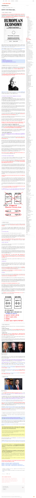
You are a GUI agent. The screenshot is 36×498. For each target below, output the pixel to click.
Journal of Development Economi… (30, 54)
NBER (26, 60)
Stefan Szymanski (28, 191)
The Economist (27, 68)
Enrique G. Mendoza (28, 114)
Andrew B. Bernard (28, 150)
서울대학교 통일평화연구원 (29, 219)
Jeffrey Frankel (27, 109)
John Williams (27, 126)
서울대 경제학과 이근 (28, 85)
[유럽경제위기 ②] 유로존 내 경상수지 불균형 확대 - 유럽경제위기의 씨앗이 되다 (9, 479)
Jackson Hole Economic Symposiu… (30, 62)
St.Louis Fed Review (28, 63)
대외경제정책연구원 (28, 202)
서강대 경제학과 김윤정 (28, 79)
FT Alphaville (27, 72)
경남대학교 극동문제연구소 (29, 220)
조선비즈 (27, 74)
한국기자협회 (27, 230)
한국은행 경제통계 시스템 (28, 210)
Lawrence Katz (27, 167)
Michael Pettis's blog (28, 193)
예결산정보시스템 (28, 228)
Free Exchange (27, 71)
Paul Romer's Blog (28, 95)
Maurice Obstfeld (28, 106)
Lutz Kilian (27, 136)
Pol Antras (27, 148)
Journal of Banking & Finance (29, 59)
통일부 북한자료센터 (28, 217)
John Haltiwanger (28, 170)
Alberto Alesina (28, 127)
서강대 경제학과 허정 (28, 141)
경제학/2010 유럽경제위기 (13, 10)
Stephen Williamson (28, 115)
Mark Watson (27, 188)
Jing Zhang (27, 129)
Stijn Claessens (27, 130)
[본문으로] (9, 469)
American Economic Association (29, 45)
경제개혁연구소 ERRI (28, 208)
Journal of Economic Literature (29, 57)
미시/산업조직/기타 (28, 176)
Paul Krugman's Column (28, 144)
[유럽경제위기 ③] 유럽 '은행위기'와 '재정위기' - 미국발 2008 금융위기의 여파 (9, 478)
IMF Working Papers (28, 66)
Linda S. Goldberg (28, 124)
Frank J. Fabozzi (28, 139)
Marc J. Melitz (27, 147)
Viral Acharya (27, 133)
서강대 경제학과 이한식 (28, 185)
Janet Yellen (27, 101)
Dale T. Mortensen (28, 165)
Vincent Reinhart (28, 112)
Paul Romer (27, 94)
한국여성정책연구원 (28, 204)
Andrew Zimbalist (28, 190)
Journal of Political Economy (29, 51)
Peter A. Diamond (28, 164)
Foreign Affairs (27, 222)
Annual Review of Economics (29, 56)
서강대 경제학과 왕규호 (28, 177)
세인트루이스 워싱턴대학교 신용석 (29, 86)
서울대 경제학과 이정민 (28, 161)
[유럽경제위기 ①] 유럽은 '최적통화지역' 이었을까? (9, 7)
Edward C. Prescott (28, 92)
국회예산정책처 (27, 205)
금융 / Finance (27, 138)
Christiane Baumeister (28, 135)
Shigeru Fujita (27, 174)
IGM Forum (27, 196)
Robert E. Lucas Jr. (28, 91)
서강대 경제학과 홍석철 (28, 180)
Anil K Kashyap (27, 118)
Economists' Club (28, 194)
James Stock (27, 187)
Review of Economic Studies (29, 50)
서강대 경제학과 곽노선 (28, 77)
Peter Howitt (27, 98)
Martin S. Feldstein (28, 103)
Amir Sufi (27, 121)
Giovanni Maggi (28, 156)
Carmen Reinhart (28, 111)
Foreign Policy (27, 223)
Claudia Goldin (27, 168)
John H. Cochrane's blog (28, 117)
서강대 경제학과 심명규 (28, 80)
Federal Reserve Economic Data (29, 211)
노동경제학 (27, 159)
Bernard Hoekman (28, 155)
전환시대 (27, 213)
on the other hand (6, 3)
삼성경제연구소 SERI (28, 207)
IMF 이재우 (27, 88)
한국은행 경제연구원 (28, 198)
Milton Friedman (28, 89)
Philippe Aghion (28, 97)
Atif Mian (27, 120)
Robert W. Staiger (28, 153)
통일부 (27, 216)
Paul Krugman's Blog (28, 145)
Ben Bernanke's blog (28, 100)
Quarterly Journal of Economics (29, 47)
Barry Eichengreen (28, 104)
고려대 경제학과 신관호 (28, 82)
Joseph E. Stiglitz (28, 182)
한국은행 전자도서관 (28, 199)
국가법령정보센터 (28, 225)
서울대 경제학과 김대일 (28, 162)
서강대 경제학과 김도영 (28, 179)
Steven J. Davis (27, 171)
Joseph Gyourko (28, 158)
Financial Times (27, 69)
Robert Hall (27, 173)
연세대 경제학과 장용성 (28, 83)
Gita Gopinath (27, 123)
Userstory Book (27, 231)
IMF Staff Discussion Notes (29, 65)
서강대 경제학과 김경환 (28, 142)
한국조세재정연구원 (28, 201)
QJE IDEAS (27, 48)
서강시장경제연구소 (28, 42)
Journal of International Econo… (29, 53)
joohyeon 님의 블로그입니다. (6, 487)
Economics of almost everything (29, 214)
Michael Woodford (28, 132)
